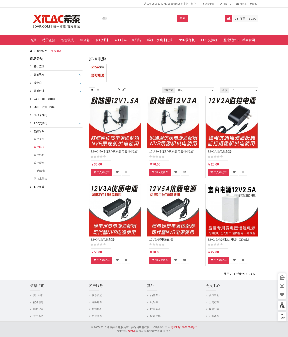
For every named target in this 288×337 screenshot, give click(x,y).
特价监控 (48, 40)
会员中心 (214, 295)
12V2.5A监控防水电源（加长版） (230, 239)
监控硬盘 (39, 162)
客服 (282, 305)
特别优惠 (155, 316)
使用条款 (38, 316)
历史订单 (214, 302)
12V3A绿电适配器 (103, 239)
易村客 (132, 331)
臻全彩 (85, 40)
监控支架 (39, 138)
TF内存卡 (39, 170)
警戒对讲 (102, 40)
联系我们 (97, 295)
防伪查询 (97, 316)
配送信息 (38, 302)
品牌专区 (155, 295)
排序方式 (168, 90)
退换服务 (97, 302)
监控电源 (56, 51)
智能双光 (67, 40)
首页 (33, 40)
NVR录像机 (187, 40)
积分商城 (39, 186)
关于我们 (38, 295)
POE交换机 (209, 40)
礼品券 (154, 302)
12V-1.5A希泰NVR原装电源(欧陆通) (114, 151)
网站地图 (97, 309)
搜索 (182, 18)
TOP (282, 316)
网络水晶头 (40, 178)
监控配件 (229, 40)
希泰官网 (248, 40)
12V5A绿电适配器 (161, 239)
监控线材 (39, 154)
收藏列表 (214, 309)
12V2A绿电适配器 (220, 151)
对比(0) (122, 89)
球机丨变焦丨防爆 (160, 40)
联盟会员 (155, 309)
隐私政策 (38, 309)
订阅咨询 (214, 316)
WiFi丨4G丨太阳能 (127, 40)
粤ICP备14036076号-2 (184, 327)
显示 (224, 90)
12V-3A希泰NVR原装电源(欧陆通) (171, 151)
